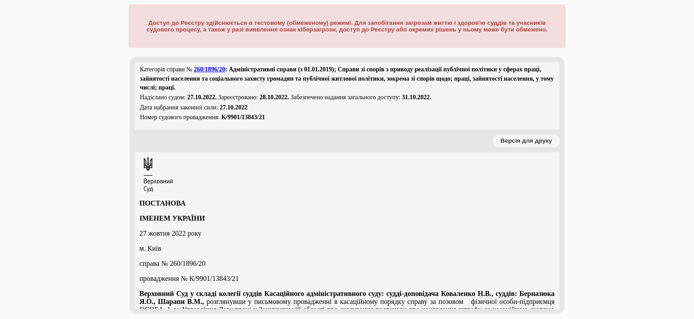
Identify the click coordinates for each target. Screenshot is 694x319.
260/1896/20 (209, 69)
